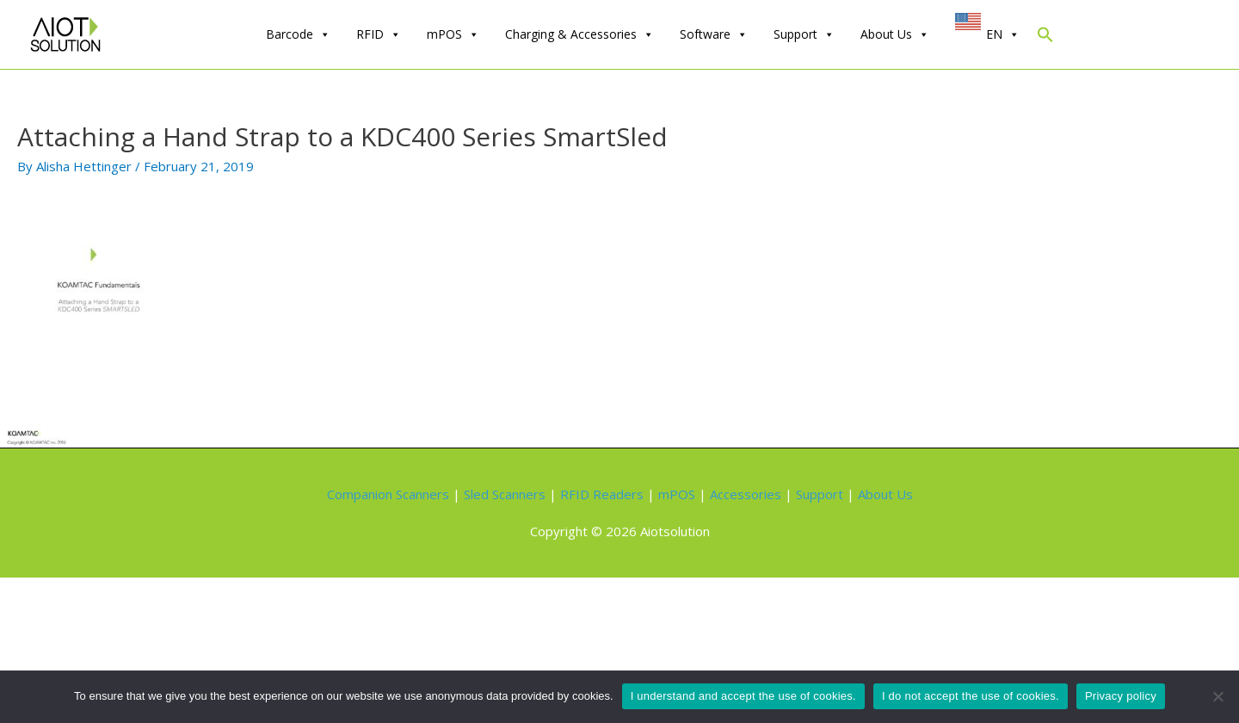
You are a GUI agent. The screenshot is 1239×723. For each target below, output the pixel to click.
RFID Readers (602, 494)
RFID (378, 34)
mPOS (453, 34)
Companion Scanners (388, 494)
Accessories (745, 494)
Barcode (298, 34)
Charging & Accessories (579, 34)
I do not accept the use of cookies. (970, 695)
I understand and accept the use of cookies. (743, 695)
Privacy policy (1120, 695)
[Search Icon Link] (1045, 38)
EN (1003, 34)
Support (804, 34)
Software (714, 34)
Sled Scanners (505, 494)
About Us (894, 34)
